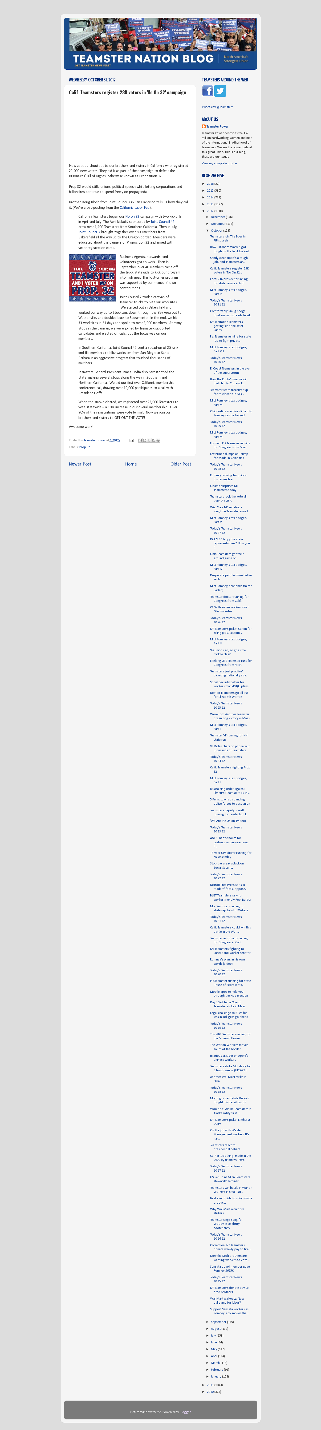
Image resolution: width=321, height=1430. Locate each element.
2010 (210, 1392)
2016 (210, 184)
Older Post (181, 464)
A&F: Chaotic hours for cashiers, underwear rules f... (229, 842)
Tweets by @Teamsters (217, 107)
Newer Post (80, 464)
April (214, 1356)
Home (131, 464)
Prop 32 (84, 447)
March (215, 1363)
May (214, 1349)
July (214, 1336)
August (216, 1329)
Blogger (185, 1412)
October (217, 231)
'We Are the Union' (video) (228, 821)
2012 (210, 211)
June (214, 1342)
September (219, 1322)
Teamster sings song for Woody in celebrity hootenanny (226, 1224)
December (218, 217)
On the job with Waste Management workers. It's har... (229, 1135)
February (217, 1370)
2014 (210, 197)
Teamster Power (217, 127)
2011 (210, 1385)
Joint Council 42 (163, 222)
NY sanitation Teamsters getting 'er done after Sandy (226, 326)
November (218, 224)
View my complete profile (219, 163)
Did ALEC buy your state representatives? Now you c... (230, 544)
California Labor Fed (135, 208)
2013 (210, 204)
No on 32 (132, 217)
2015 (210, 191)
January (216, 1376)
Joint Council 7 (89, 232)
